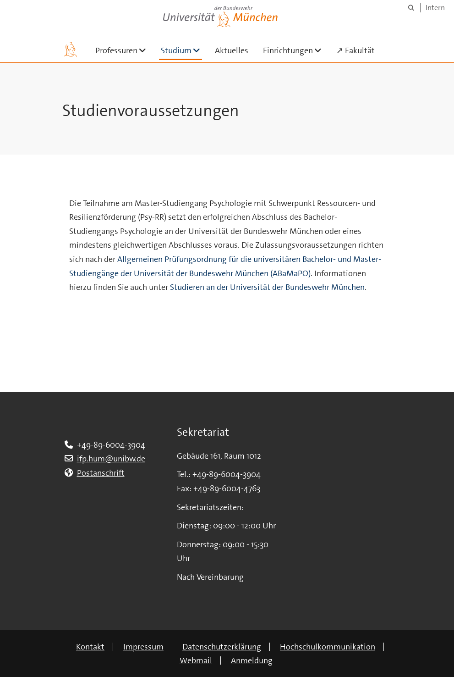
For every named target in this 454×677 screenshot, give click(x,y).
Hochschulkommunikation (327, 646)
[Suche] (411, 7)
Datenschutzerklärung (221, 646)
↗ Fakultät (355, 50)
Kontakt (90, 646)
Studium (181, 50)
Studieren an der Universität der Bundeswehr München (267, 287)
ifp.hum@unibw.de (111, 458)
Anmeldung (252, 660)
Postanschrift (101, 472)
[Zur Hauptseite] (70, 49)
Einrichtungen (296, 50)
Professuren (124, 50)
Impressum (143, 646)
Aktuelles (231, 50)
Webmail (196, 660)
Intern (435, 7)
